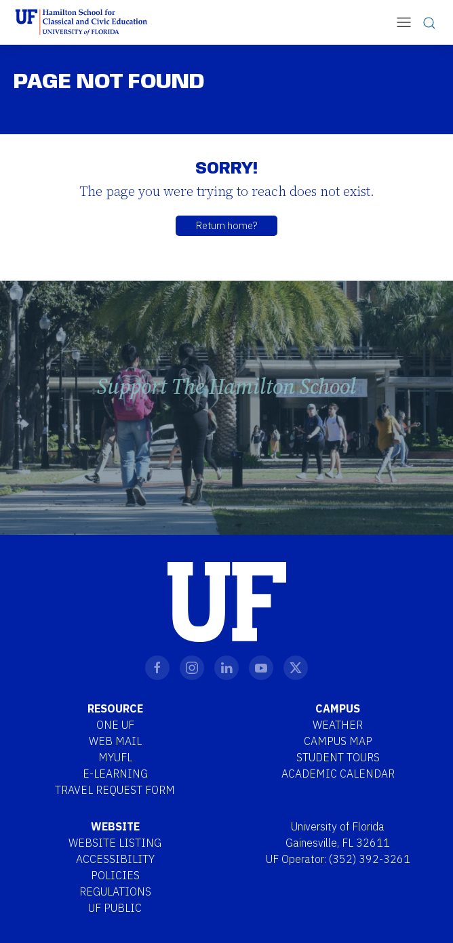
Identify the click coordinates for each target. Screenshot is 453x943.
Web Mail (115, 741)
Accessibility (115, 859)
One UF (115, 724)
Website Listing (114, 842)
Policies (115, 875)
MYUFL (115, 757)
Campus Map (338, 741)
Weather (338, 724)
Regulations (115, 891)
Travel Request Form (115, 790)
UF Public (115, 908)
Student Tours (338, 757)
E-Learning (115, 773)
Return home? (226, 225)
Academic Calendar (338, 773)
